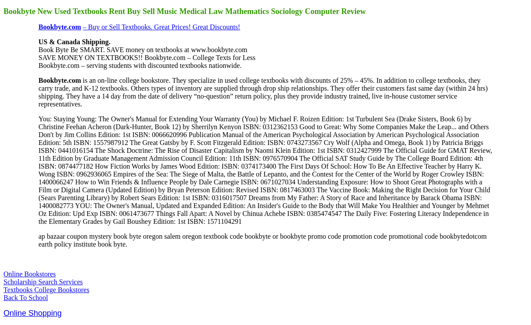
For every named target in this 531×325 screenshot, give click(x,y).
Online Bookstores (29, 274)
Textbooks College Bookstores (46, 289)
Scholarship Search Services (43, 282)
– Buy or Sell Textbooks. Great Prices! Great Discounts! (161, 27)
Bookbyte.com (59, 27)
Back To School (25, 297)
